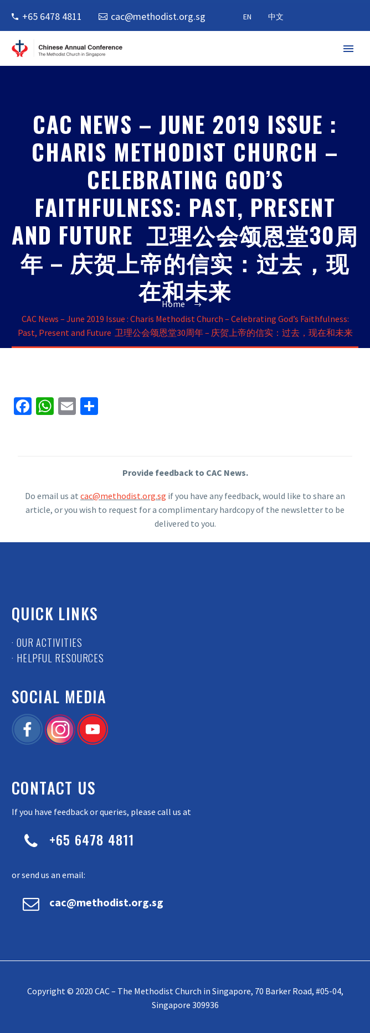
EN (247, 17)
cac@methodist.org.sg (158, 16)
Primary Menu (348, 48)
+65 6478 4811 (52, 16)
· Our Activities (47, 642)
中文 (276, 17)
